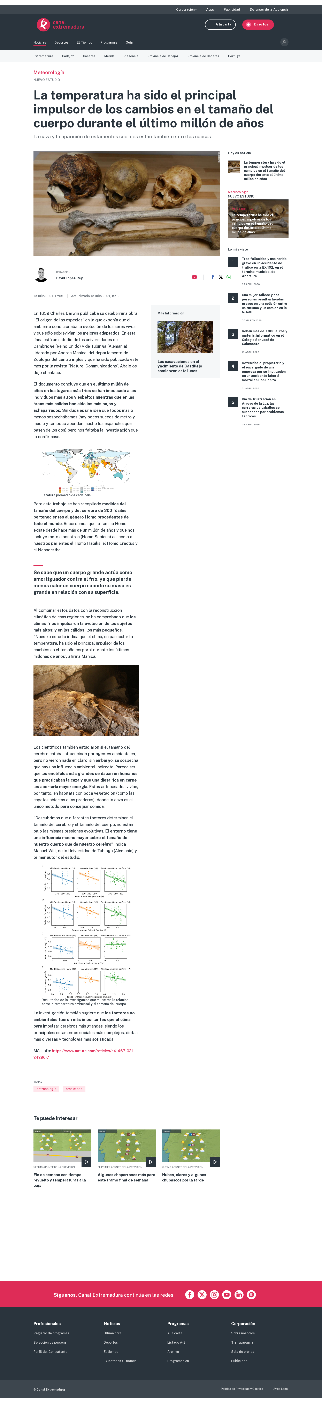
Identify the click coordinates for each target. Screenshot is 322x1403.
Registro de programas (51, 1339)
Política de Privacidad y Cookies (242, 1394)
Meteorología (48, 76)
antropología (46, 1093)
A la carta (227, 26)
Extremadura (43, 60)
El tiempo (111, 1357)
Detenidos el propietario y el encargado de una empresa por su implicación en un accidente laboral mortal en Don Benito (264, 375)
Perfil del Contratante (50, 1357)
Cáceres (90, 60)
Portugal (238, 60)
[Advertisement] (156, 1258)
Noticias (39, 44)
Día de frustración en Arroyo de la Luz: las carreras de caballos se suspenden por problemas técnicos (263, 411)
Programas (108, 44)
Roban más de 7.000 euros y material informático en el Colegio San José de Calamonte (264, 341)
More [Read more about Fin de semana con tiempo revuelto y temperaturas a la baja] (62, 1163)
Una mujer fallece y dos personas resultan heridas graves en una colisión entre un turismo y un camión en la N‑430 (264, 307)
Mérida (111, 60)
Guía (129, 44)
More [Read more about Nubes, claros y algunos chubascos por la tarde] (191, 1160)
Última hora (112, 1339)
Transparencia (242, 1348)
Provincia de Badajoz (165, 60)
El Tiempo (84, 44)
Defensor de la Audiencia (269, 9)
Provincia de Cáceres (206, 60)
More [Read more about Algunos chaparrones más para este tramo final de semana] (127, 1163)
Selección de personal (50, 1348)
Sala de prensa (242, 1357)
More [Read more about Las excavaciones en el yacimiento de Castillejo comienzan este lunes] (185, 351)
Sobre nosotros (243, 1339)
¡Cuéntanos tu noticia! (120, 1366)
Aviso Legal (281, 1394)
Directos (264, 26)
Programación (178, 1366)
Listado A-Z (176, 1348)
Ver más (258, 218)
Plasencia (132, 60)
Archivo (173, 1357)
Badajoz (69, 60)
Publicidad (232, 9)
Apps (210, 9)
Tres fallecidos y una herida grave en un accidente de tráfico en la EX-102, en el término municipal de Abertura (264, 271)
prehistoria (74, 1093)
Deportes (61, 44)
